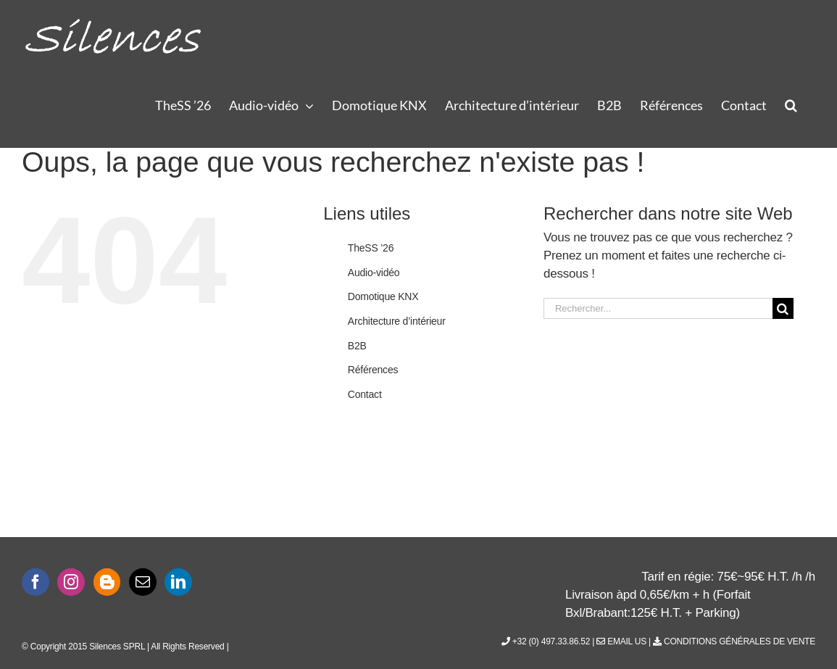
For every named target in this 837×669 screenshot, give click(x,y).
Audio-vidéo (374, 272)
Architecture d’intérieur (397, 321)
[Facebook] (35, 582)
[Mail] (143, 582)
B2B (357, 346)
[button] (791, 104)
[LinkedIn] (178, 582)
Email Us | (624, 641)
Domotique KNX (383, 296)
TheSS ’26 (370, 248)
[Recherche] (783, 308)
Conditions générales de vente (734, 641)
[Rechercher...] (658, 308)
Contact (365, 394)
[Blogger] (107, 582)
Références (373, 369)
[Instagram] (71, 582)
